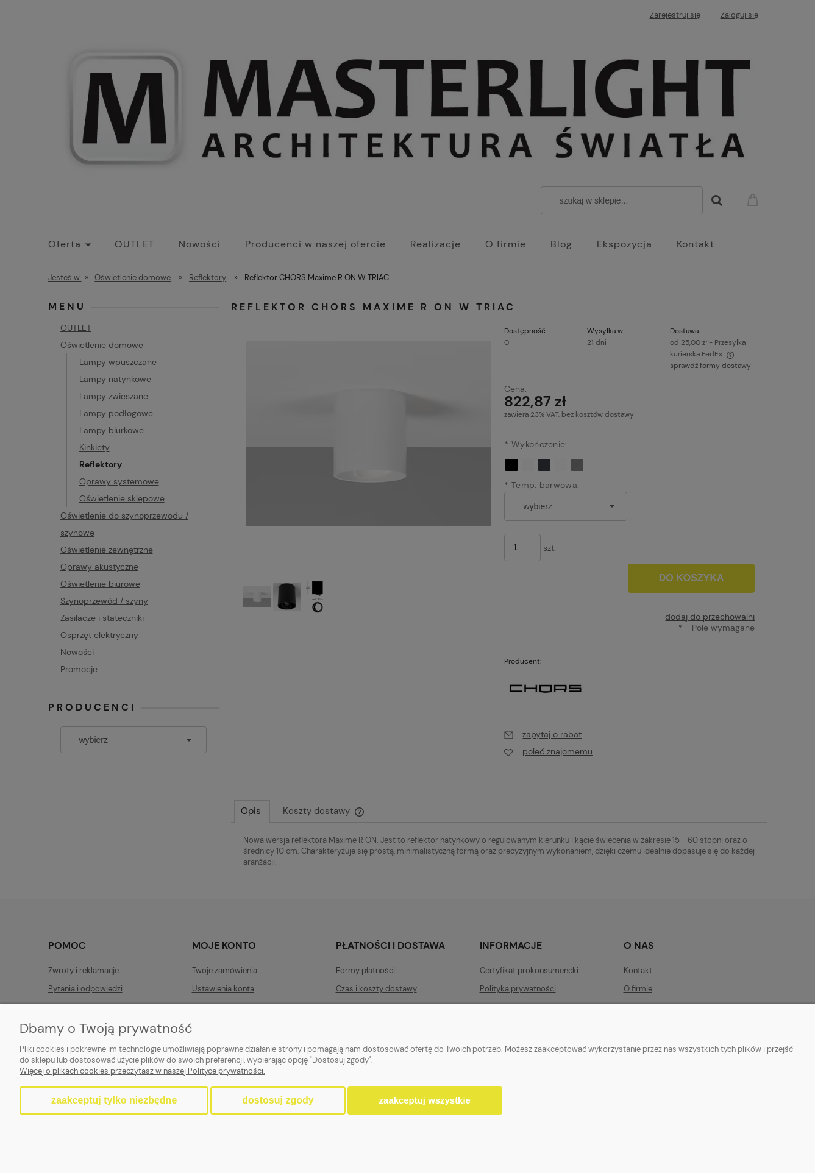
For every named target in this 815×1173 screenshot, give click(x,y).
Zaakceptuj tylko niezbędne (114, 1100)
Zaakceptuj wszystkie (425, 1100)
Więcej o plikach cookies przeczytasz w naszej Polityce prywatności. (142, 1071)
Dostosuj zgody (277, 1100)
